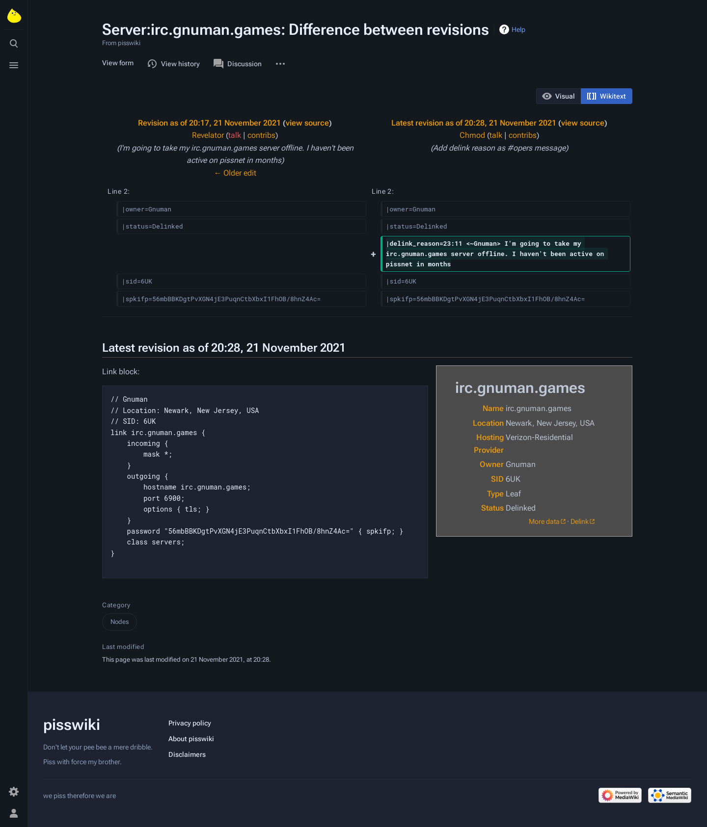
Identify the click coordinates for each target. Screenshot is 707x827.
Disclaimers (187, 754)
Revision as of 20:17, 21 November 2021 (209, 123)
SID (497, 479)
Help (518, 29)
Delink (580, 521)
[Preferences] (14, 791)
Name (493, 408)
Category (116, 605)
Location (488, 423)
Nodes (119, 621)
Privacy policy (189, 723)
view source (307, 123)
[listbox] (584, 96)
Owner (492, 464)
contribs (261, 135)
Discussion (238, 64)
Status (492, 508)
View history (173, 64)
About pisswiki (191, 739)
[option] (558, 95)
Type (495, 493)
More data (544, 521)
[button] (558, 96)
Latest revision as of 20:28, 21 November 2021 (473, 123)
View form (118, 63)
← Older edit (235, 173)
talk (234, 135)
